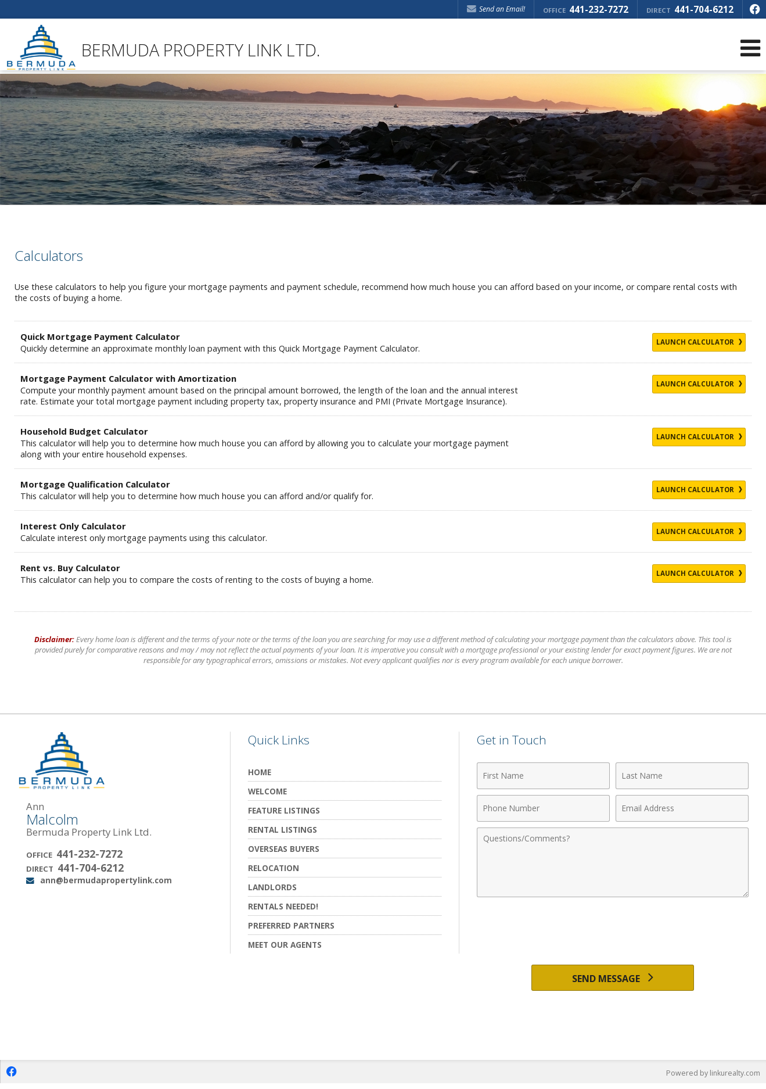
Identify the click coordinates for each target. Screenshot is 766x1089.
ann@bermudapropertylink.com (106, 880)
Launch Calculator (687, 343)
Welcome (267, 791)
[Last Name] (682, 775)
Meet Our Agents (285, 944)
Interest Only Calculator (76, 526)
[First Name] (543, 775)
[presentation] (612, 931)
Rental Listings (282, 829)
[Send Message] (613, 980)
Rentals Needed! (283, 906)
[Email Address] (682, 808)
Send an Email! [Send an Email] (496, 9)
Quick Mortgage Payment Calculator (106, 336)
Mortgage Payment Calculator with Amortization (136, 378)
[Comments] (613, 862)
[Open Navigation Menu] (750, 48)
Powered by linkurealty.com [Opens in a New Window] (711, 1077)
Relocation (273, 867)
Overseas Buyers (283, 848)
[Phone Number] (543, 808)
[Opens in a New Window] (754, 9)
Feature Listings (284, 810)
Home (259, 772)
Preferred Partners (291, 925)
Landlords (272, 887)
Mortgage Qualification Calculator (100, 484)
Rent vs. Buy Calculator (73, 567)
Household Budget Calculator (88, 431)
